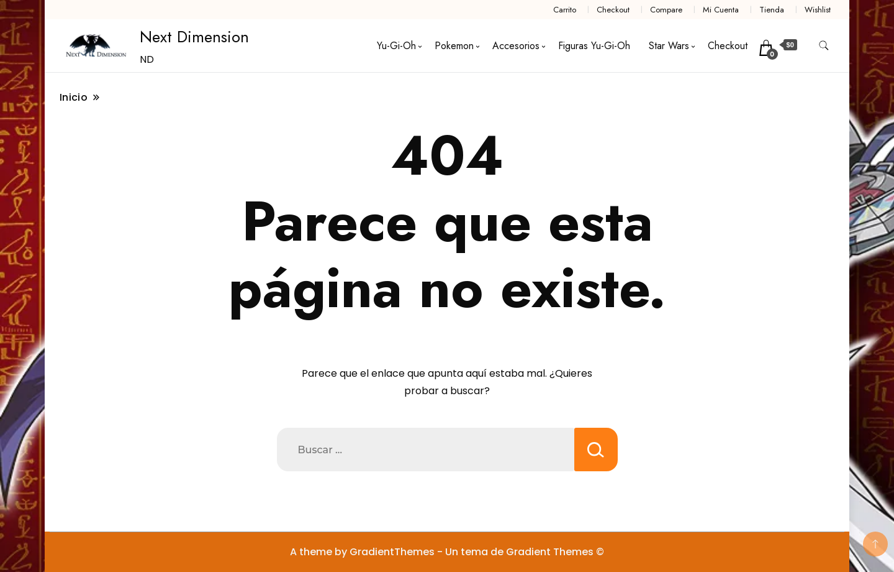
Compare (666, 10)
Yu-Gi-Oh (396, 46)
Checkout (613, 10)
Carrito (564, 10)
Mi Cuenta (721, 10)
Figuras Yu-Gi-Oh (594, 46)
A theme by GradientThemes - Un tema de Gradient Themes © (447, 552)
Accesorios (516, 46)
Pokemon (454, 46)
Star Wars (669, 46)
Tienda (771, 10)
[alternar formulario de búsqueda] (824, 45)
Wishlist (818, 10)
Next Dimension (194, 36)
